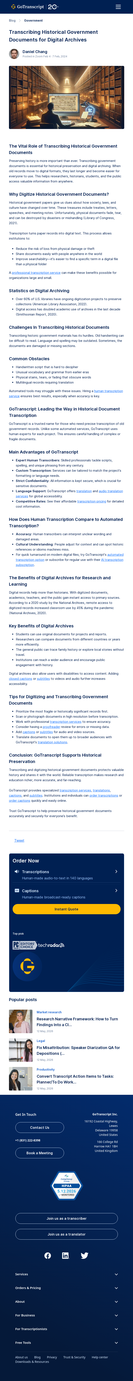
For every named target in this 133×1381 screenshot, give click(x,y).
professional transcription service (36, 273)
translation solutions (52, 742)
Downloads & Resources (32, 1362)
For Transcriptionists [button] (66, 1329)
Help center (100, 1357)
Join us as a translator (67, 1234)
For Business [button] (66, 1315)
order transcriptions (103, 795)
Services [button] (66, 1274)
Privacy (52, 1357)
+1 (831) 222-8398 (27, 1140)
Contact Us (39, 1127)
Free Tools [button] (66, 1342)
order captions (19, 801)
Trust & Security (74, 1357)
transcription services (66, 722)
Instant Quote (66, 909)
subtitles (43, 679)
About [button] (66, 1301)
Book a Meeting (39, 1153)
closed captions (20, 679)
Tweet (19, 840)
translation (84, 491)
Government (33, 20)
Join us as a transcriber (67, 1218)
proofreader (51, 727)
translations (101, 790)
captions (29, 732)
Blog (12, 20)
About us (21, 1357)
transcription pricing (91, 501)
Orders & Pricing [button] (66, 1288)
